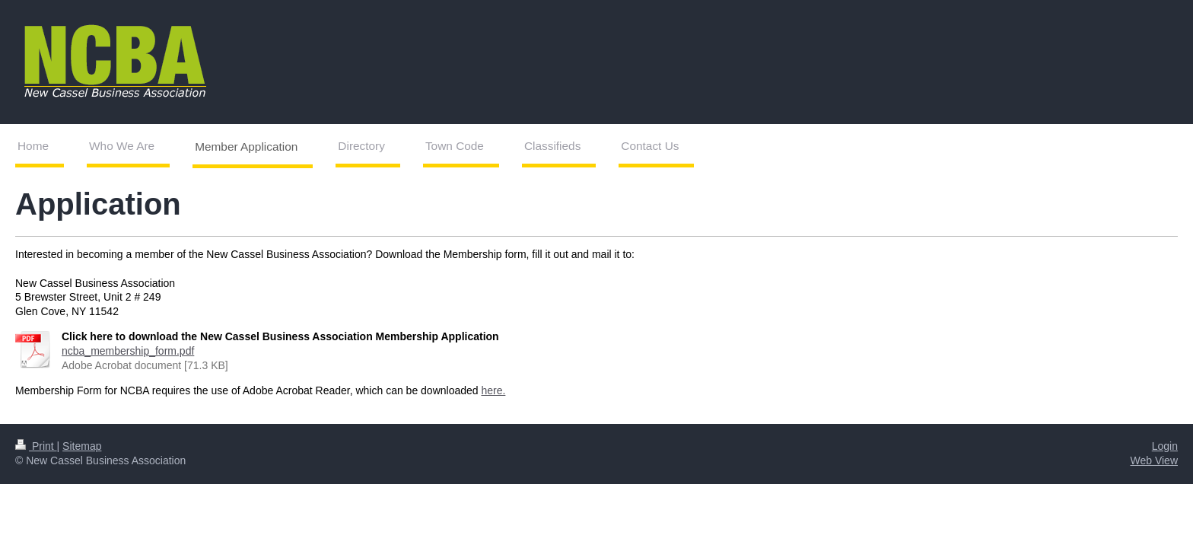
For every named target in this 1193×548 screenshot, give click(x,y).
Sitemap (81, 446)
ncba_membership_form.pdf (128, 351)
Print (36, 446)
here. (493, 390)
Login (1165, 446)
